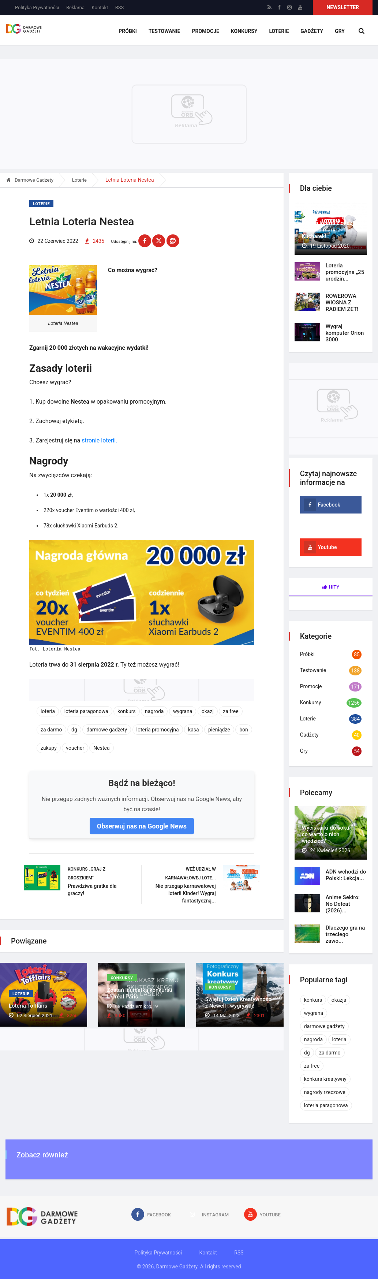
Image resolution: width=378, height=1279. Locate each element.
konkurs (126, 711)
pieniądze (219, 730)
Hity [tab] (331, 587)
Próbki (128, 31)
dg (74, 730)
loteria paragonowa (86, 711)
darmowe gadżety (106, 730)
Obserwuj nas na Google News (142, 826)
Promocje (205, 31)
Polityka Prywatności (37, 7)
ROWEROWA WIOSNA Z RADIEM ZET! (342, 302)
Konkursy (244, 31)
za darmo (51, 730)
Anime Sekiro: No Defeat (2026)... (343, 904)
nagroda (154, 711)
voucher (75, 748)
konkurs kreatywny (325, 1079)
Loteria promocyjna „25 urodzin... (345, 272)
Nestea (101, 748)
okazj (208, 711)
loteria (48, 711)
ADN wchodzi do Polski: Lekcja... (346, 875)
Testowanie (164, 31)
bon (243, 730)
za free (230, 711)
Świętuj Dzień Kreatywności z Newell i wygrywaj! (239, 1002)
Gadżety (311, 31)
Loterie (279, 31)
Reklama (75, 7)
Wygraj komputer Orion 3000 (345, 333)
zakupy (49, 748)
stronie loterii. (99, 440)
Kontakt (100, 7)
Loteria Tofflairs (28, 1005)
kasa (193, 730)
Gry (340, 31)
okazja (339, 1000)
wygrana (182, 711)
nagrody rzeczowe (324, 1092)
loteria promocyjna (157, 730)
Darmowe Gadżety (29, 180)
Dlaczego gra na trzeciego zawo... (345, 934)
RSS (119, 7)
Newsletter (342, 7)
